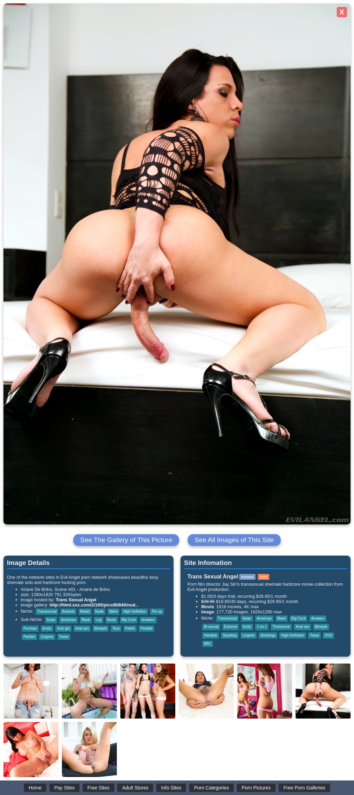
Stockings (268, 635)
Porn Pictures (256, 788)
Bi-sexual (211, 627)
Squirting (229, 635)
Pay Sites (64, 788)
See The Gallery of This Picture (126, 539)
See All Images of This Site (234, 539)
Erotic (47, 628)
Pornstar (30, 628)
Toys (116, 628)
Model (85, 611)
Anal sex (82, 628)
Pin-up (157, 611)
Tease (63, 637)
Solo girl (63, 628)
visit (263, 576)
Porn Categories (211, 788)
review (247, 576)
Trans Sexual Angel (76, 599)
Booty (111, 620)
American (68, 620)
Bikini (113, 611)
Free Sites (98, 788)
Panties (29, 637)
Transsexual (46, 611)
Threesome (281, 627)
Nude (99, 611)
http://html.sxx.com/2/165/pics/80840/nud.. (93, 604)
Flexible (146, 628)
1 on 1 (262, 627)
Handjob (210, 635)
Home (35, 788)
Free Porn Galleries (304, 788)
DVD (328, 635)
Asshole (68, 611)
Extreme (230, 627)
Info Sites (171, 788)
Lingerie (47, 637)
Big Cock (129, 620)
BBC (207, 644)
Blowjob (100, 628)
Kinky (247, 627)
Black (86, 620)
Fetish (130, 628)
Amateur (148, 620)
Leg (99, 620)
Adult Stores (135, 788)
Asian (51, 620)
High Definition (134, 611)
